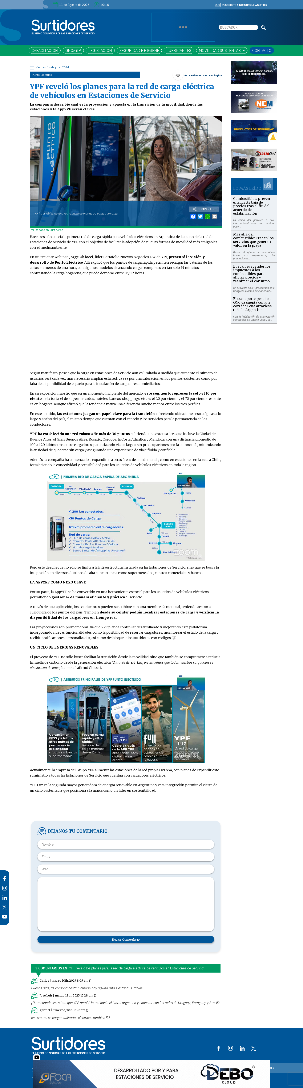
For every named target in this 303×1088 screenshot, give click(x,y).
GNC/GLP (73, 50)
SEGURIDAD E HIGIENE (139, 50)
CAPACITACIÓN (45, 50)
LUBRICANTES (179, 50)
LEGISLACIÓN (100, 50)
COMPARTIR (203, 209)
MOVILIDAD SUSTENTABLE (222, 50)
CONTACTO (261, 50)
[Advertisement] (254, 387)
